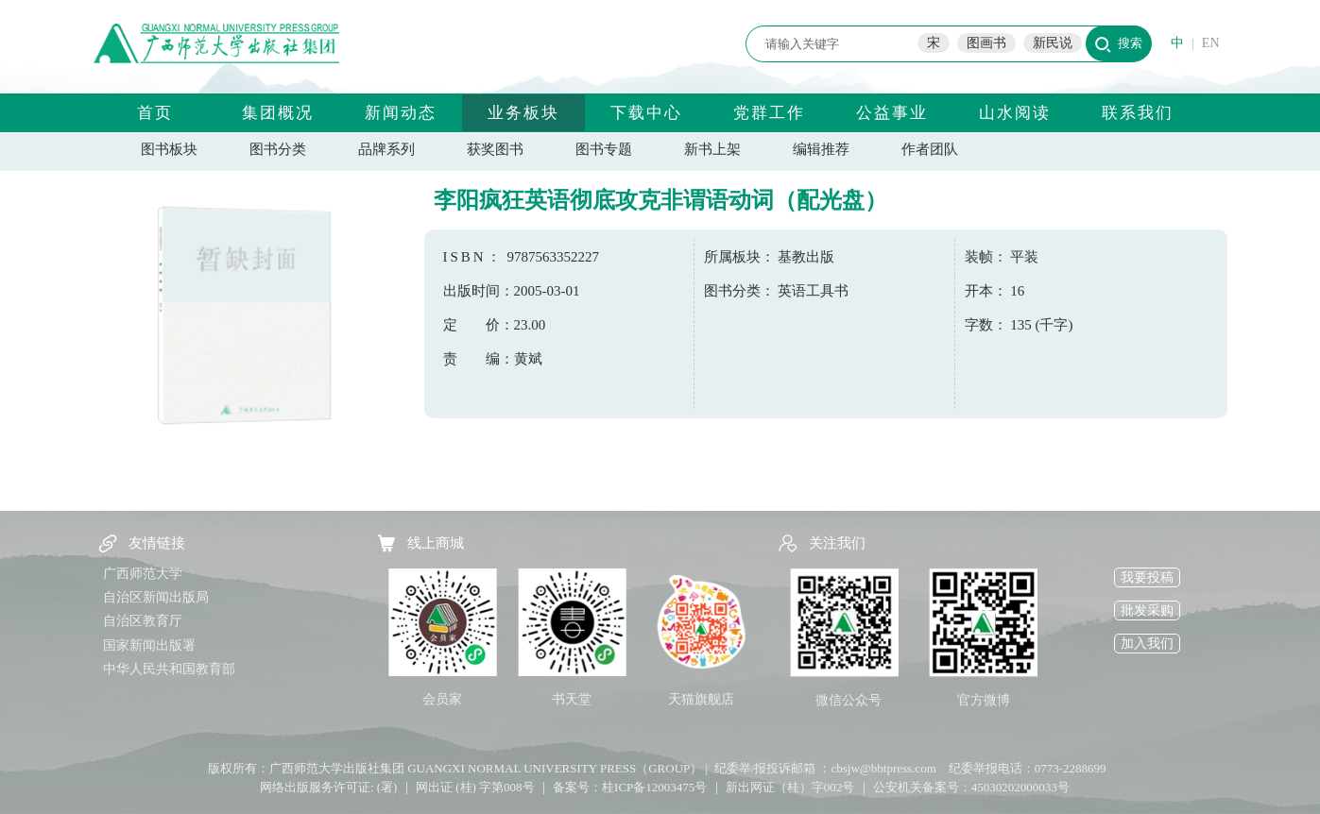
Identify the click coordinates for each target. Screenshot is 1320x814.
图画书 (986, 43)
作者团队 (929, 149)
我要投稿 (1147, 577)
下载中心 (646, 113)
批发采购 (1147, 610)
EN (1211, 43)
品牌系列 (386, 149)
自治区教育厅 (142, 621)
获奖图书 (495, 149)
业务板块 (523, 113)
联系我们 (1138, 113)
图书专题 (603, 149)
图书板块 (169, 149)
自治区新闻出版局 (156, 597)
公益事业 (892, 113)
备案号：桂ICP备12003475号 (630, 787)
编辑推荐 (821, 149)
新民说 (1052, 43)
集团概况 (278, 113)
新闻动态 (401, 113)
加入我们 (1147, 643)
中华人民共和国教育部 (169, 669)
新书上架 (712, 149)
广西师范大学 (142, 574)
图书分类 (277, 149)
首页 (155, 113)
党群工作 (769, 113)
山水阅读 (1015, 113)
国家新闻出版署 (149, 645)
